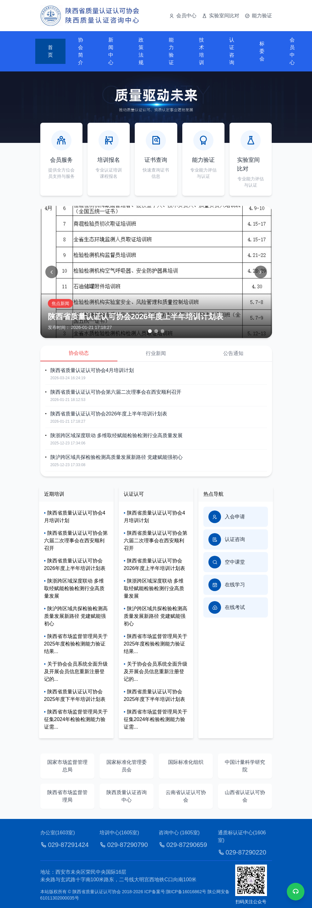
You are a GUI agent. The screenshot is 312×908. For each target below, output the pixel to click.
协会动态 (79, 353)
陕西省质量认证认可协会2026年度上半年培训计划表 (108, 413)
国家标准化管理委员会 (126, 765)
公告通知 (233, 353)
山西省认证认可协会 (245, 796)
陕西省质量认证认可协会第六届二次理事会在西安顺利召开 (115, 392)
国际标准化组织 (185, 762)
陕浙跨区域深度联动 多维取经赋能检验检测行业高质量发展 (116, 435)
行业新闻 (156, 353)
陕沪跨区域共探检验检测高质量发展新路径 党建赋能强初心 (116, 457)
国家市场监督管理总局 (67, 765)
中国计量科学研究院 (245, 765)
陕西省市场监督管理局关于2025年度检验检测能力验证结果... (76, 644)
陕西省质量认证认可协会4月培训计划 (92, 370)
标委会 (261, 51)
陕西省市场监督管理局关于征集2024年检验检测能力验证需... (76, 719)
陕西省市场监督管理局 (67, 796)
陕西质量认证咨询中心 (126, 796)
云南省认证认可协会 (186, 796)
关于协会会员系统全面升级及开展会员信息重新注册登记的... (76, 671)
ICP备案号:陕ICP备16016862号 (175, 891)
